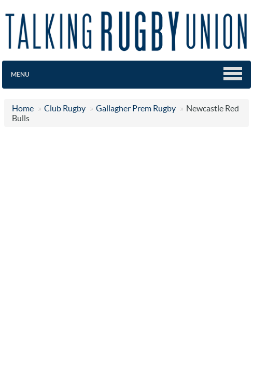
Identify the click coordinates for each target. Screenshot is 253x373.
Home (23, 108)
